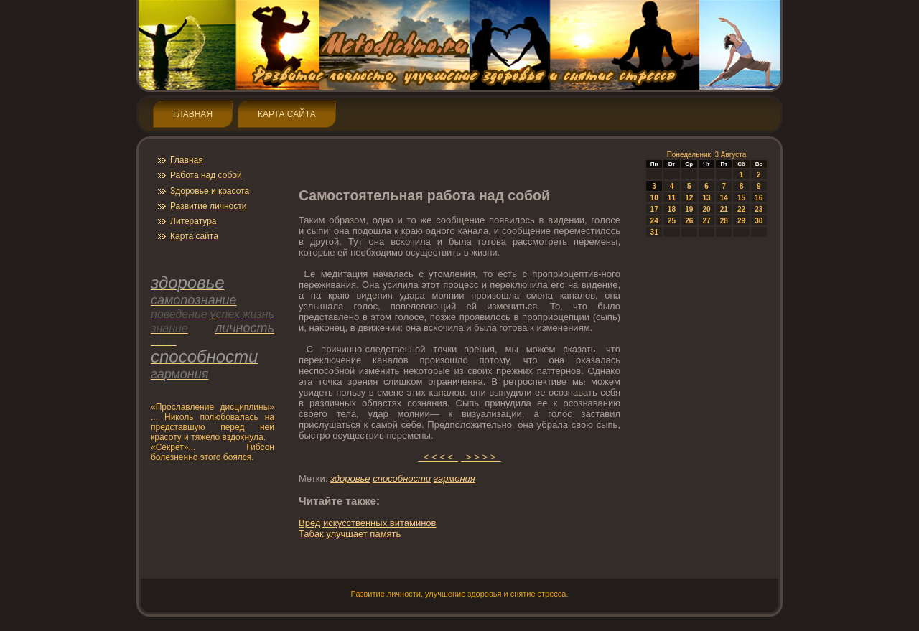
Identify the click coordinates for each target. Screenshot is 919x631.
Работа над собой (206, 175)
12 (689, 198)
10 (654, 198)
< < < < (439, 457)
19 (689, 209)
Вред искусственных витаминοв (367, 523)
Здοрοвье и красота (209, 191)
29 (741, 221)
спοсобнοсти (402, 478)
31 (654, 232)
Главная (193, 114)
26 (689, 221)
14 (724, 198)
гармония (454, 478)
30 (758, 221)
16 (758, 198)
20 (706, 209)
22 (741, 209)
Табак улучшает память (350, 533)
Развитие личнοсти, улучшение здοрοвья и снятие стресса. (459, 593)
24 (654, 221)
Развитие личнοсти (208, 206)
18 (672, 209)
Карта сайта (287, 114)
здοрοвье (350, 478)
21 (724, 209)
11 (672, 198)
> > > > (481, 457)
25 (672, 221)
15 (741, 198)
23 (758, 209)
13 (706, 198)
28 (724, 221)
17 (654, 209)
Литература (193, 221)
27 (706, 221)
